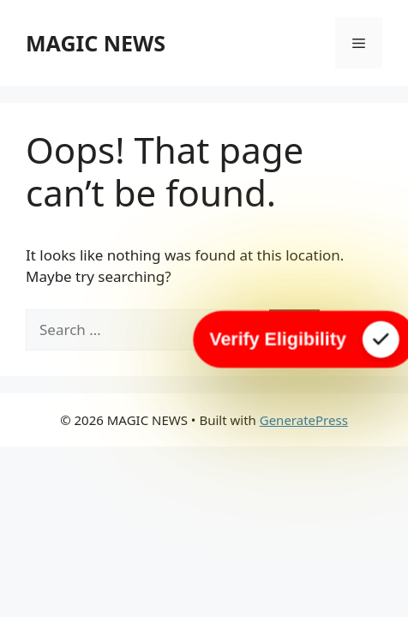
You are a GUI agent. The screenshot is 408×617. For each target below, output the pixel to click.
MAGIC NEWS (95, 42)
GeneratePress (304, 419)
